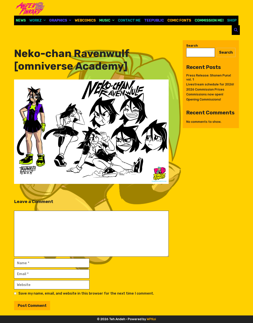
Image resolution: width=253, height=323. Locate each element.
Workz (38, 20)
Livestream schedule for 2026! (210, 84)
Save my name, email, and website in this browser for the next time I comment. (86, 293)
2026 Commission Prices (205, 89)
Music (107, 20)
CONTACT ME (129, 20)
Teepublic (154, 20)
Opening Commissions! (203, 99)
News (21, 20)
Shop (232, 20)
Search (192, 46)
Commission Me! (209, 20)
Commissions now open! (204, 94)
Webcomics (85, 20)
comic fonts (179, 20)
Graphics (61, 20)
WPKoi (151, 319)
